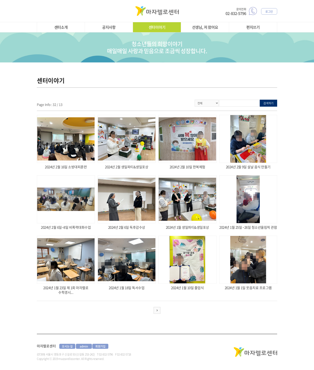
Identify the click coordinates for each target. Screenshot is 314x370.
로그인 (269, 11)
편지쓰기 (253, 27)
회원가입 (100, 346)
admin (84, 346)
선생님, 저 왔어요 (205, 27)
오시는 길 (67, 346)
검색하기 (268, 103)
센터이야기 (157, 27)
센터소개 (61, 27)
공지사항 (109, 27)
